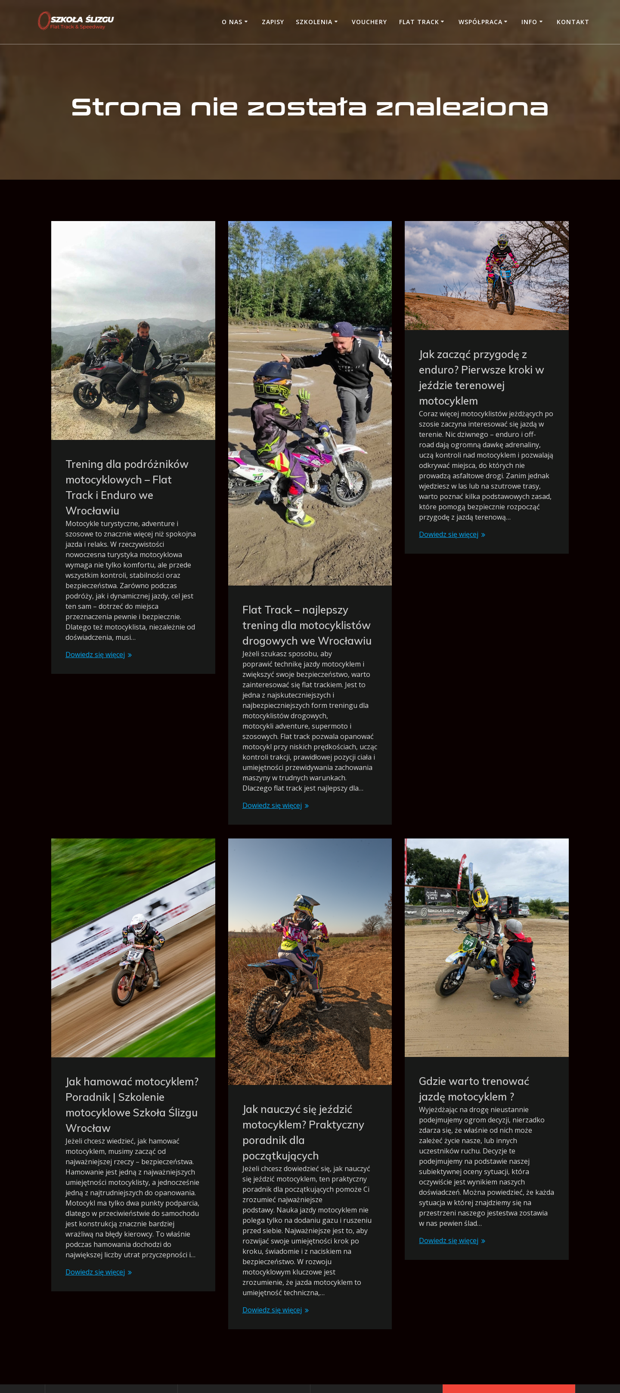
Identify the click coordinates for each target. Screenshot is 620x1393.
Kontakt (573, 22)
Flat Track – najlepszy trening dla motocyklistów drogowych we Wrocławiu (307, 625)
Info (529, 22)
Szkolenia (314, 22)
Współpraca (480, 22)
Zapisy (273, 22)
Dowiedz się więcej (95, 654)
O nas (232, 22)
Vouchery (369, 22)
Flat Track (419, 22)
